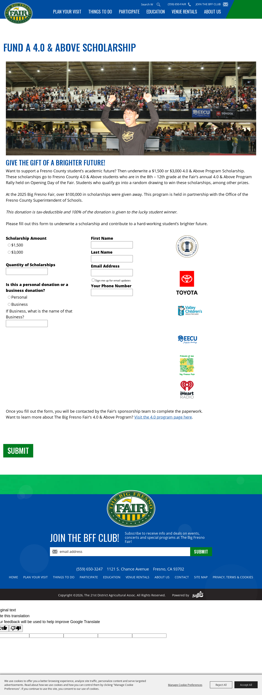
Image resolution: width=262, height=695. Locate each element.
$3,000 (17, 252)
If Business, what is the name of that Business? (39, 313)
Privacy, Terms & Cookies (233, 577)
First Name (102, 238)
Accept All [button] (246, 685)
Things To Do (100, 11)
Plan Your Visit (67, 11)
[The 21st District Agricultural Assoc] (18, 17)
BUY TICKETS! (247, 9)
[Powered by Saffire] (198, 595)
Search (158, 4)
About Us (212, 11)
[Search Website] (147, 4)
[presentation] (36, 432)
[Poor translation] (16, 628)
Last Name (101, 252)
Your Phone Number (111, 285)
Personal (19, 297)
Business (19, 304)
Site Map (201, 577)
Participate (129, 11)
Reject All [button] (221, 685)
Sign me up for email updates (113, 280)
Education (156, 11)
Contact (182, 577)
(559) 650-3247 (89, 569)
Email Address (105, 266)
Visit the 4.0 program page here (163, 417)
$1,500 (17, 245)
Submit (18, 450)
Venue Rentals (184, 11)
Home (13, 577)
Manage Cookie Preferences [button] (185, 685)
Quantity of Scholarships (30, 264)
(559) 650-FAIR (177, 4)
